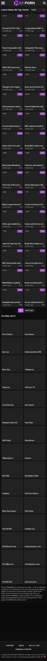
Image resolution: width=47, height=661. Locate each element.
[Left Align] (3, 3)
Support (10, 645)
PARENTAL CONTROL (24, 649)
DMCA (21, 645)
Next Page (29, 310)
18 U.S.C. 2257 (34, 645)
